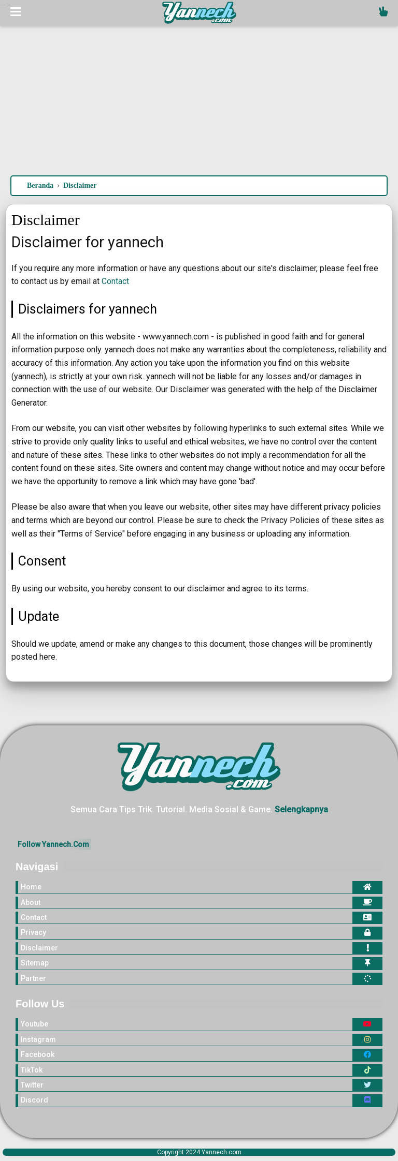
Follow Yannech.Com (53, 844)
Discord (34, 1100)
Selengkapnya (301, 809)
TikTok (31, 1070)
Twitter (32, 1085)
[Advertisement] (199, 87)
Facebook (37, 1054)
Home (31, 887)
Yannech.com (221, 1152)
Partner (33, 978)
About (30, 902)
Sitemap (35, 963)
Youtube (34, 1024)
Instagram (38, 1039)
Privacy (33, 932)
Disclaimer (39, 948)
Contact (115, 281)
